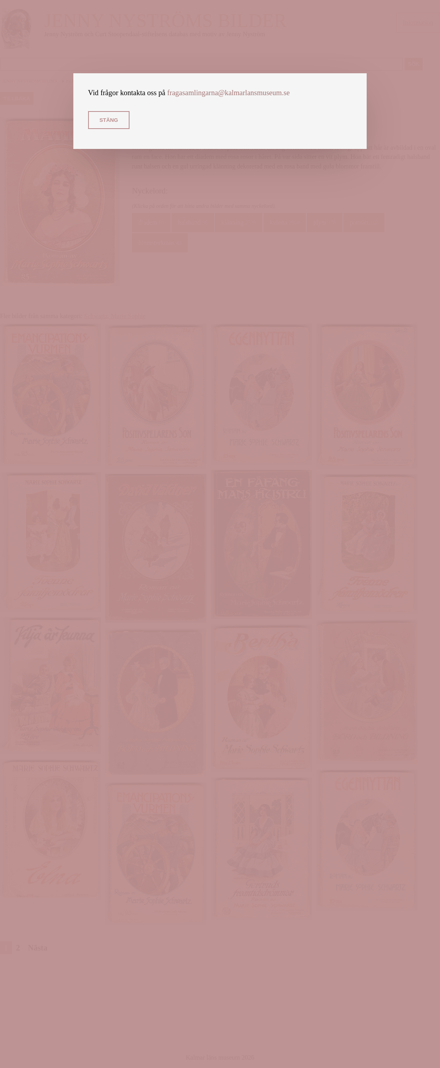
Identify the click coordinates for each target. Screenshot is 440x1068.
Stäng (108, 120)
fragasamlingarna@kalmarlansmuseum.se (228, 93)
